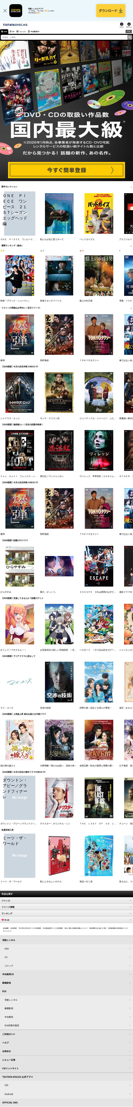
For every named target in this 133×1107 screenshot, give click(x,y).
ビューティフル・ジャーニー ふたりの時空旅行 (103, 418)
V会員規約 (13, 928)
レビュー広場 (8, 1059)
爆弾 (2, 360)
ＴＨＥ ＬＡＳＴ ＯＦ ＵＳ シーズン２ (101, 824)
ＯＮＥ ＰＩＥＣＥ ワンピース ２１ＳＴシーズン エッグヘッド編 (34, 239)
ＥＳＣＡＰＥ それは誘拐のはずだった (99, 592)
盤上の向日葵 (86, 301)
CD (13, 31)
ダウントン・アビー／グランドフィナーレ (20, 824)
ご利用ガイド (8, 1034)
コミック (22, 31)
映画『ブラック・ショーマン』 (15, 301)
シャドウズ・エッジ (10, 418)
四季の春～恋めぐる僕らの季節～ (96, 708)
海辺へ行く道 (86, 882)
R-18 (66, 920)
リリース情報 (66, 907)
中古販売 (9, 1016)
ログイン (129, 27)
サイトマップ (7, 931)
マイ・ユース (6, 708)
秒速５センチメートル (51, 301)
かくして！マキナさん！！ (13, 650)
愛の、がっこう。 (48, 592)
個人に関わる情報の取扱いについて (76, 928)
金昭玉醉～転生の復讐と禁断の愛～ (97, 766)
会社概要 (6, 928)
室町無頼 (44, 360)
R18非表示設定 (12, 1025)
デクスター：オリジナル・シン (55, 824)
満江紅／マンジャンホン (52, 476)
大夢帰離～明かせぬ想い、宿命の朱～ (58, 766)
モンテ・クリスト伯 (49, 418)
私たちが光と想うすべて (52, 239)
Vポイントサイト (10, 1068)
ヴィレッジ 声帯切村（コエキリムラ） (99, 476)
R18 (128, 31)
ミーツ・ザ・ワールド (11, 882)
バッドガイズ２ (87, 239)
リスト (122, 27)
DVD (5, 31)
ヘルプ (5, 1042)
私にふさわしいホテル (51, 882)
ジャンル (66, 900)
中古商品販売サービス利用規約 (53, 928)
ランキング (66, 913)
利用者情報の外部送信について (118, 928)
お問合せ (6, 1051)
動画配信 (6, 982)
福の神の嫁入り (7, 766)
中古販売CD (35, 31)
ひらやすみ (5, 592)
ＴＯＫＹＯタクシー (89, 360)
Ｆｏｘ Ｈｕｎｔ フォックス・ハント (19, 476)
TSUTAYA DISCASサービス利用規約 (30, 928)
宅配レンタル (11, 999)
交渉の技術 (45, 708)
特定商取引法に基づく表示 (97, 928)
